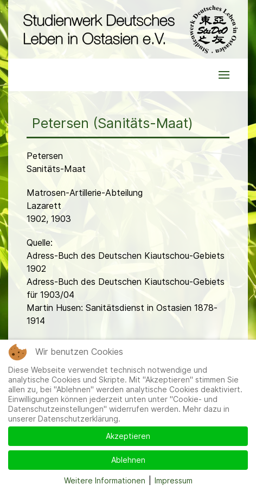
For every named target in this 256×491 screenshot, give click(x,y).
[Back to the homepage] (128, 29)
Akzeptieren (128, 436)
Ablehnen (128, 459)
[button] (224, 75)
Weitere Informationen (104, 480)
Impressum (174, 480)
